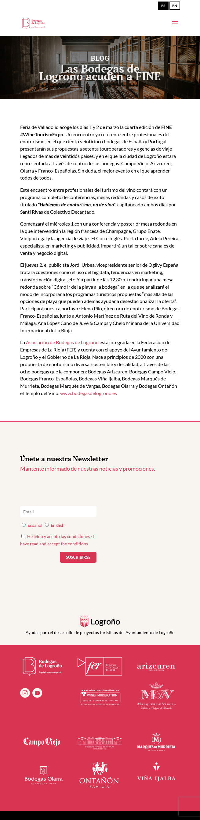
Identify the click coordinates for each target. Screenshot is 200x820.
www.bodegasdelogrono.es (88, 393)
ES (163, 5)
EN (174, 5)
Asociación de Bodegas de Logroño (62, 342)
